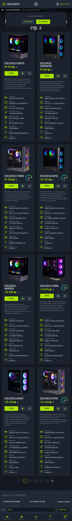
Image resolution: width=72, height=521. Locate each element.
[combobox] (31, 509)
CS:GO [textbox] (10, 510)
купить (11, 73)
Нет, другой (43, 22)
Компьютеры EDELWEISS (13, 10)
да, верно (28, 22)
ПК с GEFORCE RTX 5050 (37, 502)
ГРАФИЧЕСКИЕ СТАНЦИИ (11, 502)
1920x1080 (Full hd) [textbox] (64, 510)
